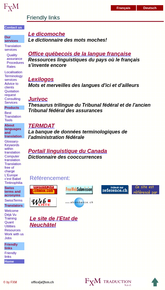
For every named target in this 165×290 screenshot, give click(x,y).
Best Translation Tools (13, 116)
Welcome (12, 210)
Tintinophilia (13, 183)
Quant (9, 222)
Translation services (13, 47)
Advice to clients (11, 85)
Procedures (15, 62)
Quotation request (12, 93)
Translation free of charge (13, 167)
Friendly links (10, 254)
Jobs (8, 238)
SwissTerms (14, 200)
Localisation (13, 72)
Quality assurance (14, 56)
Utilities (10, 226)
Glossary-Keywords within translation (12, 147)
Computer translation (12, 158)
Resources (13, 230)
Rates (11, 66)
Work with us (14, 234)
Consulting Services (12, 100)
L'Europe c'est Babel (13, 177)
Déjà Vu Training (10, 216)
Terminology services (14, 77)
